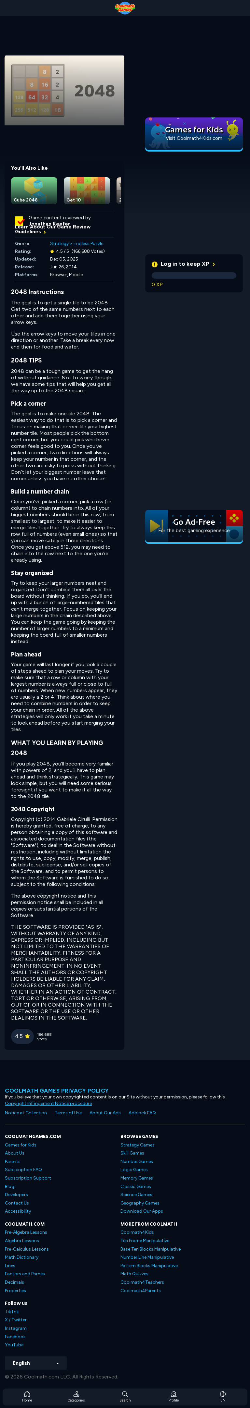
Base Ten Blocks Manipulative (150, 1249)
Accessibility (18, 1211)
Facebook (15, 1337)
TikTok (12, 1312)
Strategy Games (137, 1145)
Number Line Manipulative (147, 1257)
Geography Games (140, 1203)
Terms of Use (68, 1113)
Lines (10, 1265)
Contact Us (17, 1203)
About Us (14, 1153)
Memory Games (136, 1178)
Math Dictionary (21, 1257)
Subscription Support (28, 1178)
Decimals (14, 1282)
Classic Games (135, 1186)
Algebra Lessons (22, 1240)
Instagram (16, 1328)
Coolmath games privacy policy (57, 1090)
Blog (9, 1186)
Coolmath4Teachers (142, 1282)
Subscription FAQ (23, 1169)
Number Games (136, 1161)
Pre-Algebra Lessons (26, 1232)
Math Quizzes (134, 1274)
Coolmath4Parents (140, 1290)
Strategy (59, 243)
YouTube (14, 1345)
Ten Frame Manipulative (144, 1240)
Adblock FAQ (142, 1113)
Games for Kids (20, 1145)
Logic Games (134, 1169)
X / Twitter (16, 1320)
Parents (13, 1161)
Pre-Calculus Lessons (27, 1249)
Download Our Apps (141, 1211)
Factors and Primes (25, 1274)
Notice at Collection (26, 1113)
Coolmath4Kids (137, 1232)
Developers (16, 1194)
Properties (15, 1290)
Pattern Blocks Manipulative (149, 1265)
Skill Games (132, 1153)
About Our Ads (105, 1113)
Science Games (136, 1194)
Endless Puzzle (88, 243)
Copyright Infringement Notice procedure (48, 1103)
